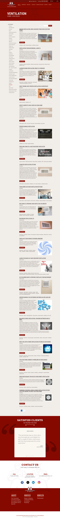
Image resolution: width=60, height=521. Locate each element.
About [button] (19, 4)
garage (26, 143)
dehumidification (29, 315)
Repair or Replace (40, 4)
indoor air (29, 395)
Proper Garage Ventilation (27, 126)
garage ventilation (31, 143)
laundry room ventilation (24, 83)
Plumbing (26, 502)
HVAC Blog (16, 16)
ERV (34, 273)
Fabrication (11, 49)
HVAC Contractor (11, 61)
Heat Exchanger (11, 55)
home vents (32, 123)
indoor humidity (36, 337)
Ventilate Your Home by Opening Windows (31, 238)
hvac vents (43, 123)
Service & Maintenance (12, 75)
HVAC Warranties (11, 66)
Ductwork (10, 38)
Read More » (22, 42)
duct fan (50, 234)
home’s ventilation (34, 387)
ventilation (21, 45)
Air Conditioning (11, 27)
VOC (9, 86)
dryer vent (30, 83)
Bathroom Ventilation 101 (26, 218)
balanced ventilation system (24, 302)
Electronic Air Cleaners (12, 43)
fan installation (21, 235)
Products (34, 4)
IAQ (30, 102)
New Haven (21, 234)
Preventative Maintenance (13, 72)
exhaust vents (21, 373)
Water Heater (11, 87)
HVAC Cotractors (11, 63)
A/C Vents (28, 123)
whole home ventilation (39, 406)
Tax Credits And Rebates (13, 78)
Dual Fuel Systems (12, 36)
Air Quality (27, 501)
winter (24, 45)
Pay (57, 1)
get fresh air (26, 244)
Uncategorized (11, 81)
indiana (29, 234)
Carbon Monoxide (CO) (12, 32)
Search (50, 25)
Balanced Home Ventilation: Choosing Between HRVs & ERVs (34, 319)
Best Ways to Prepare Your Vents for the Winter (32, 203)
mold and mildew (46, 372)
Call (39, 1)
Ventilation (10, 84)
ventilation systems (35, 45)
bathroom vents (47, 64)
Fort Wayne (25, 234)
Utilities (10, 83)
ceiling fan (38, 355)
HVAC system (32, 115)
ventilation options (44, 183)
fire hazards (35, 82)
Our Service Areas (15, 499)
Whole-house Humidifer (13, 89)
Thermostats (11, 80)
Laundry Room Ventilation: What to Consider (32, 68)
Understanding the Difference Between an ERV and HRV (34, 297)
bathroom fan (46, 234)
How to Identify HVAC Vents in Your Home (30, 105)
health (33, 285)
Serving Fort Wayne (16, 501)
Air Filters (10, 29)
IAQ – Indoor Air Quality (13, 67)
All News (10, 26)
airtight (21, 394)
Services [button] (29, 4)
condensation (40, 372)
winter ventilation (29, 45)
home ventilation (37, 123)
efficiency (20, 215)
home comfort (35, 161)
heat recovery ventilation (48, 161)
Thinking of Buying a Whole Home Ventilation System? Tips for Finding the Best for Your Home (34, 391)
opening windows (32, 251)
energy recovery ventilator (30, 274)
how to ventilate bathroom (25, 294)
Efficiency (10, 41)
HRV (42, 161)
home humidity (33, 234)
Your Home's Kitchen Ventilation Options (30, 186)
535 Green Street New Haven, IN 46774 (30, 476)
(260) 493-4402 (44, 1)
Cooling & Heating (28, 499)
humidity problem (23, 363)
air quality (25, 225)
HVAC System (11, 64)
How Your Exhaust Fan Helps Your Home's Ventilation (34, 376)
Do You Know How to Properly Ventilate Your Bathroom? (35, 277)
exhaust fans (25, 293)
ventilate (27, 251)
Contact (50, 4)
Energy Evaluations (12, 44)
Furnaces (10, 52)
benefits (47, 274)
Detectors (10, 35)
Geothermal (11, 53)
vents (24, 215)
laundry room (30, 82)
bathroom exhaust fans (34, 64)
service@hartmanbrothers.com (45, 475)
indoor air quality (25, 95)
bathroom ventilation (26, 64)
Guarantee (24, 4)
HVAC (25, 123)
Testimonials (40, 498)
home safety (21, 82)
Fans (9, 50)
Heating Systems (12, 58)
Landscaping (11, 70)
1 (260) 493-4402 (14, 476)
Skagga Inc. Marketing (30, 516)
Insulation (10, 69)
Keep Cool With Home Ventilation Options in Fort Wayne (35, 341)
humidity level (21, 56)
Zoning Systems (11, 92)
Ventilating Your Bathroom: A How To (29, 48)
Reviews (46, 4)
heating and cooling (28, 161)
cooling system (40, 315)
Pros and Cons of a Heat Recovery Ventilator (32, 146)
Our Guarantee (15, 498)
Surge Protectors (12, 77)
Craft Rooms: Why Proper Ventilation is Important (33, 86)
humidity (20, 356)
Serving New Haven (16, 502)
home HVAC (32, 215)
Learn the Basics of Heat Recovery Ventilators (32, 258)
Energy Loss (11, 46)
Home (9, 16)
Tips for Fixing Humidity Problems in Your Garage (33, 359)
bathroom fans (41, 64)
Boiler (10, 30)
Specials (13, 504)
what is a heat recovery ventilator (40, 274)
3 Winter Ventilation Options (27, 164)
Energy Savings (11, 47)
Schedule (51, 1)
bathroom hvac (21, 65)
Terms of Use (35, 516)
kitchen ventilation (43, 200)
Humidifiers (11, 60)
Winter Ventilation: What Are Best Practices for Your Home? (34, 29)
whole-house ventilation (45, 355)
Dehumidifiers (11, 33)
